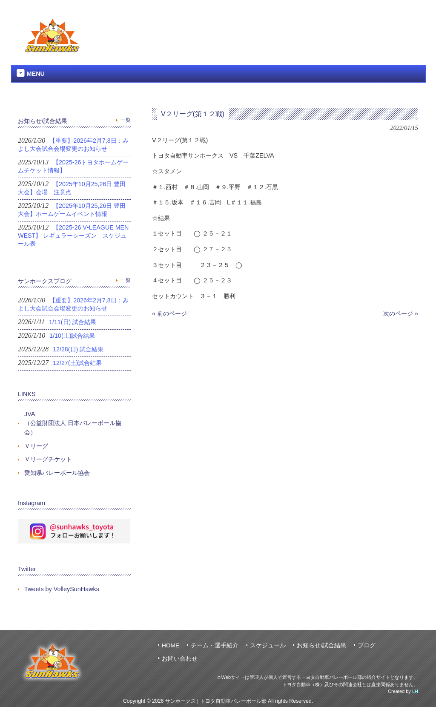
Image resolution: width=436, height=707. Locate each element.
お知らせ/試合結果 (321, 645)
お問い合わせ (180, 658)
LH (415, 691)
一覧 (125, 120)
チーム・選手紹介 (214, 645)
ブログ (367, 645)
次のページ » (400, 313)
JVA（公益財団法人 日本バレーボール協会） (72, 423)
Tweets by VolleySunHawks (61, 589)
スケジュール (268, 645)
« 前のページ (169, 313)
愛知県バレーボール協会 (57, 472)
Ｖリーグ (36, 446)
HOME (170, 645)
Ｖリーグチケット (48, 459)
